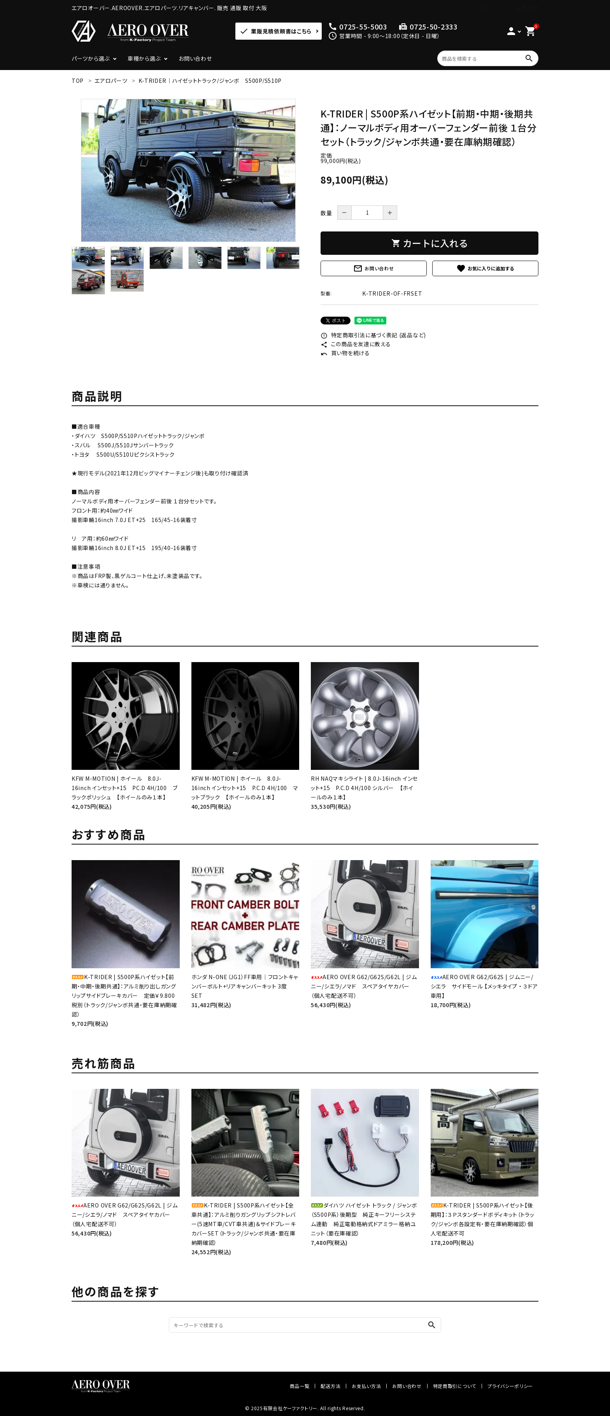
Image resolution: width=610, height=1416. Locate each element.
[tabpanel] (188, 170)
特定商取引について (454, 1386)
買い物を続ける (345, 353)
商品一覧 (300, 1386)
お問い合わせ (195, 58)
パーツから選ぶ (91, 58)
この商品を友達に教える (356, 344)
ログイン (489, 8)
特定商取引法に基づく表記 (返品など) (373, 335)
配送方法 (330, 1386)
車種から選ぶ (144, 58)
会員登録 (526, 8)
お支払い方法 (366, 1386)
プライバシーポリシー (510, 1386)
